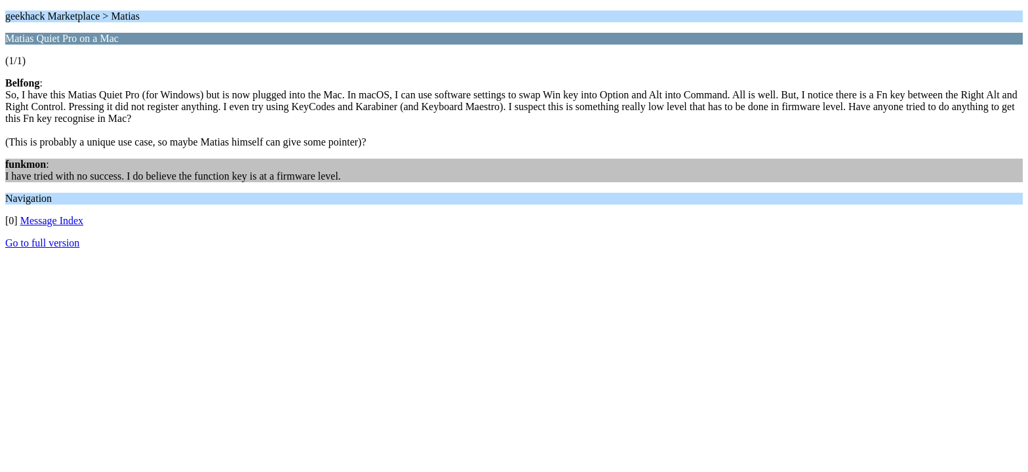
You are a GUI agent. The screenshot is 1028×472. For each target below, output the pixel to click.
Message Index (51, 220)
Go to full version (42, 242)
